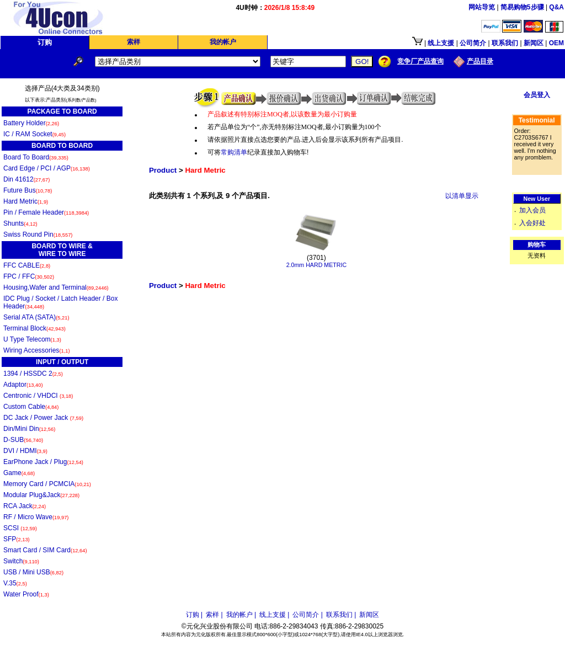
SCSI (20, 528)
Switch (21, 561)
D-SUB (23, 440)
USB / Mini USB (33, 572)
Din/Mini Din (29, 429)
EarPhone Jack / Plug (43, 462)
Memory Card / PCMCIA (47, 484)
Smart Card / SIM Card (45, 550)
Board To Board (35, 157)
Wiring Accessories (36, 350)
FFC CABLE (26, 265)
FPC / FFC (28, 276)
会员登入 (537, 95)
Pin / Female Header (46, 212)
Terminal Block (34, 328)
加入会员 (532, 210)
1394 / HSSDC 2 (33, 373)
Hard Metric (25, 201)
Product (163, 170)
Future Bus (27, 190)
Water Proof (26, 594)
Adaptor (23, 384)
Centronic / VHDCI (38, 395)
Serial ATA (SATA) (36, 317)
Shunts (20, 223)
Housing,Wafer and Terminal (56, 287)
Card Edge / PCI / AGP (46, 168)
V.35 (15, 583)
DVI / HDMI (25, 451)
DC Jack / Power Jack (43, 418)
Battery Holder (31, 123)
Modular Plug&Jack (41, 495)
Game (19, 473)
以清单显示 (461, 196)
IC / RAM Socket (34, 134)
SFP (16, 539)
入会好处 (532, 223)
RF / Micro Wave (35, 517)
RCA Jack (24, 506)
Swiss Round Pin (37, 234)
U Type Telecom (32, 339)
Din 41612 (26, 179)
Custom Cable (30, 407)
